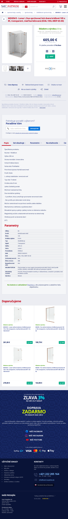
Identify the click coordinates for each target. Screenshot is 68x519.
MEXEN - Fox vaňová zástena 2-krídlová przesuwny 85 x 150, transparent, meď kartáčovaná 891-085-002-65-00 (50, 369)
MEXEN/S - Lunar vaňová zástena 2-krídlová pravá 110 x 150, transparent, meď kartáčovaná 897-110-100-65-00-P (17, 329)
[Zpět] (4, 19)
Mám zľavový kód (9, 466)
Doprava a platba (9, 473)
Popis (6, 143)
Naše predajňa (31, 1)
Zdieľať (46, 89)
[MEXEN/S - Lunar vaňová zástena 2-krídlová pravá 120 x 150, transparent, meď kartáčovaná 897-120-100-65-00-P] (18, 355)
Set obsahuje (19, 143)
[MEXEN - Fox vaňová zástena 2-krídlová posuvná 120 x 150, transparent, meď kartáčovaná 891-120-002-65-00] (50, 315)
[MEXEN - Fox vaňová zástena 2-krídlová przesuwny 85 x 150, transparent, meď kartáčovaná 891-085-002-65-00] (50, 355)
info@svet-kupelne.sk (46, 480)
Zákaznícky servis (9, 475)
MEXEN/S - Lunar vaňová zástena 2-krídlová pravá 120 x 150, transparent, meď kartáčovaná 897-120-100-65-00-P (17, 369)
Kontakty (42, 1)
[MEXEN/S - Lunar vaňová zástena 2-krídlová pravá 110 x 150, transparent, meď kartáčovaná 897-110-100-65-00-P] (18, 315)
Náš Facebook (35, 431)
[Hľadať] (42, 6)
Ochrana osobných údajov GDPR (13, 477)
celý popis (42, 107)
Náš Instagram (36, 435)
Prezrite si (31, 285)
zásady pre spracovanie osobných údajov (26, 133)
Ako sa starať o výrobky (28, 89)
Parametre (36, 143)
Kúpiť (51, 56)
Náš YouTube (36, 440)
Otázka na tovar (56, 85)
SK (26, 7)
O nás (8, 1)
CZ (23, 7)
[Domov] (3, 1)
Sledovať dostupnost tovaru (34, 85)
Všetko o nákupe (19, 1)
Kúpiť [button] (30, 342)
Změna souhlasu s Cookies (11, 481)
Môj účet (6, 468)
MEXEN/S (40, 95)
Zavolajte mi (34, 128)
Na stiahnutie (52, 143)
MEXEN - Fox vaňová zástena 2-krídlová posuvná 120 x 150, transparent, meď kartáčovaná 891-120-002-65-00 (50, 329)
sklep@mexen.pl (56, 95)
